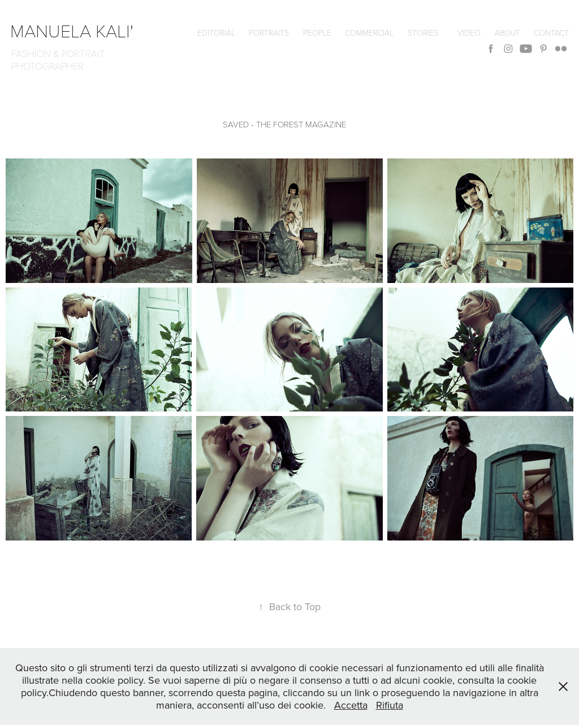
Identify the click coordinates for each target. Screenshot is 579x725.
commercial (369, 32)
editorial (216, 32)
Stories (423, 32)
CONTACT (551, 32)
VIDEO (469, 32)
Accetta (351, 705)
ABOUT (507, 32)
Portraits (269, 32)
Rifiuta (389, 705)
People (317, 32)
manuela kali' (76, 30)
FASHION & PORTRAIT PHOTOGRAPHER (60, 59)
